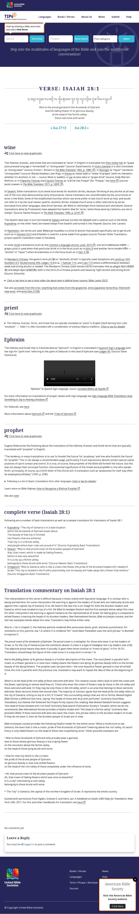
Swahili (11, 191)
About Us (86, 16)
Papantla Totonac (30, 180)
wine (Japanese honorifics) (103, 287)
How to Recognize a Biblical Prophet (58, 488)
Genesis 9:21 (24, 234)
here (114, 180)
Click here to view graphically (25, 153)
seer (16, 495)
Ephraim (38, 413)
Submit (116, 16)
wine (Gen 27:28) (30, 291)
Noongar (104, 170)
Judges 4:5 (104, 351)
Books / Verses (66, 16)
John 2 (89, 248)
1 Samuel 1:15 (68, 262)
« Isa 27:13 (58, 128)
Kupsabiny (10, 223)
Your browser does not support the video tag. (69, 373)
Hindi (17, 245)
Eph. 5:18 (83, 252)
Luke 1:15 (87, 262)
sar (71, 177)
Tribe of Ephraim (65, 413)
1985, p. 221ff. (63, 212)
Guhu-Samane (103, 166)
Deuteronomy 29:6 (30, 262)
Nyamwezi (13, 230)
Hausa (68, 173)
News (102, 16)
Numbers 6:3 (11, 262)
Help (129, 16)
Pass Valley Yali (114, 162)
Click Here (117, 906)
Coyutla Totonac (54, 180)
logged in (27, 844)
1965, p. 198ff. (75, 170)
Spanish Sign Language (112, 348)
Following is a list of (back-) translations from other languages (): (52, 481)
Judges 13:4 (47, 262)
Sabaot (56, 220)
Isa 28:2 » (82, 128)
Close (135, 879)
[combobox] (105, 38)
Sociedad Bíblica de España (93, 388)
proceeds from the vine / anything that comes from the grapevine (50, 287)
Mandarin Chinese (17, 259)
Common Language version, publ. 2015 (72, 245)
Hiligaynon (13, 566)
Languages (45, 16)
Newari (11, 549)
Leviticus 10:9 (122, 259)
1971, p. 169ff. (42, 184)
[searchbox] (106, 39)
